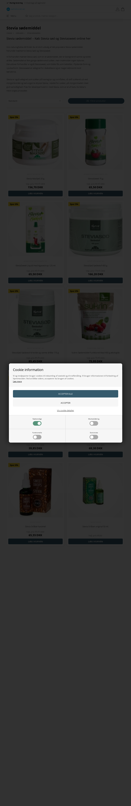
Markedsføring (93, 422)
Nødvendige (37, 422)
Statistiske (94, 435)
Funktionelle (37, 435)
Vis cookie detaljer (65, 410)
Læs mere (17, 381)
